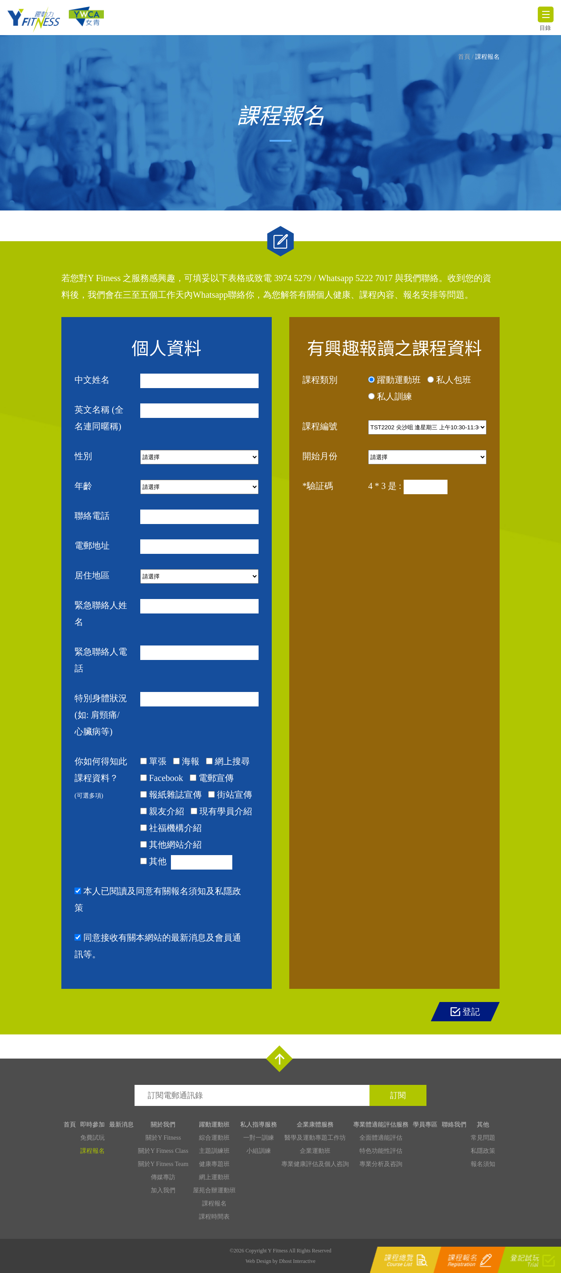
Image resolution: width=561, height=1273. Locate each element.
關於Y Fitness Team (163, 1164)
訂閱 (398, 1095)
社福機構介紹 (175, 828)
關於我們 (163, 1124)
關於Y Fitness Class (163, 1151)
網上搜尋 (232, 761)
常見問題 (483, 1137)
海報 (190, 761)
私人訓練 (394, 396)
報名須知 (483, 1164)
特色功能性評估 (380, 1151)
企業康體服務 (315, 1124)
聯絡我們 (454, 1124)
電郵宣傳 (216, 778)
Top (279, 1058)
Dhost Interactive (297, 1261)
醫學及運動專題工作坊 (315, 1137)
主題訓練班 (214, 1151)
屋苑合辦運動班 (214, 1190)
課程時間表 (214, 1216)
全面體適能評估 (380, 1137)
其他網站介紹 (175, 844)
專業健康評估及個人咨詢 (315, 1164)
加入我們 (163, 1190)
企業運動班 (315, 1151)
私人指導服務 (258, 1124)
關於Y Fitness (163, 1137)
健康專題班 (214, 1164)
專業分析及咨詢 (380, 1164)
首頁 (464, 56)
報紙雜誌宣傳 (175, 794)
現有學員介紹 (225, 811)
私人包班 (453, 380)
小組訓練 (258, 1151)
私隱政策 (483, 1151)
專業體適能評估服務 (380, 1124)
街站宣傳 (234, 794)
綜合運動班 (214, 1137)
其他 (158, 861)
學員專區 (425, 1124)
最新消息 (121, 1124)
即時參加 (92, 1124)
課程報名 (487, 56)
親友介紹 (166, 811)
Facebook (166, 778)
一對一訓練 (258, 1137)
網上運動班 (214, 1177)
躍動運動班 (399, 380)
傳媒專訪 (163, 1177)
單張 (158, 761)
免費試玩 (92, 1137)
